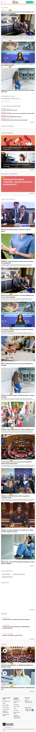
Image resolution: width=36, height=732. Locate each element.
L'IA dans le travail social (19, 574)
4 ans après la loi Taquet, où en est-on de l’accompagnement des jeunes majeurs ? (18, 113)
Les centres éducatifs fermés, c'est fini (9, 110)
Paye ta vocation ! (6, 574)
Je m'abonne (29, 2)
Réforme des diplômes (7, 576)
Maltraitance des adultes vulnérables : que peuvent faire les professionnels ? (18, 182)
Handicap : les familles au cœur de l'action (12, 635)
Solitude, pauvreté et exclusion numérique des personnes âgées (14, 120)
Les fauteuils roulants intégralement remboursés (11, 116)
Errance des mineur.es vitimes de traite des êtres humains (15, 619)
